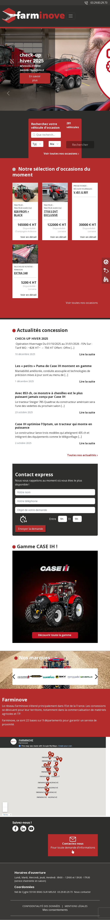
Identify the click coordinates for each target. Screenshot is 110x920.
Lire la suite (87, 354)
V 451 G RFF (81, 192)
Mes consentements (55, 910)
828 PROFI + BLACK (21, 213)
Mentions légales (76, 906)
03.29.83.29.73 (96, 2)
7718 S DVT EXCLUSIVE (51, 213)
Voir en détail (28, 237)
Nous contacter (82, 891)
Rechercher (80, 145)
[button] (13, 676)
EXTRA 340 (21, 273)
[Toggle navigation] (70, 16)
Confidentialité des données (41, 906)
